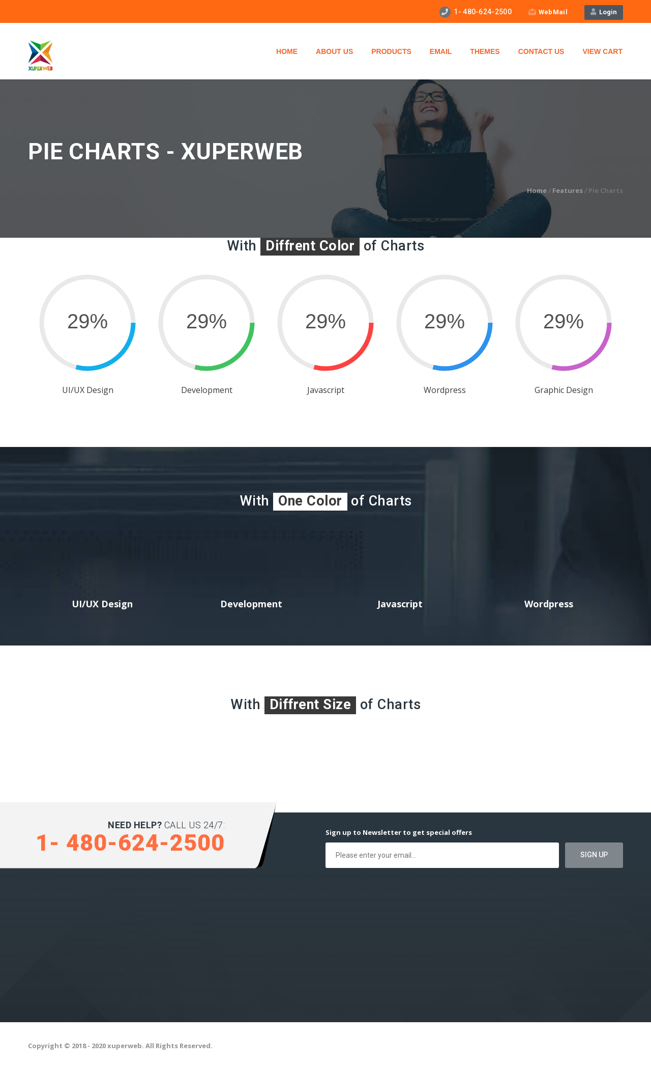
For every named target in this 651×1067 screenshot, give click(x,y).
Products (391, 51)
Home (287, 51)
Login (603, 12)
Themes (484, 51)
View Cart (602, 51)
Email (441, 51)
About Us (334, 51)
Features (567, 190)
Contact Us (541, 51)
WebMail (548, 12)
